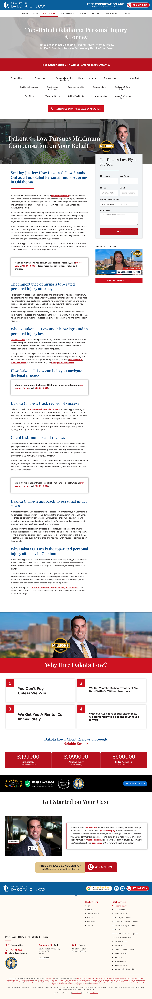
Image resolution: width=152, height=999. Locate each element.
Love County (74, 980)
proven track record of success (44, 408)
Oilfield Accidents (121, 951)
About (35, 13)
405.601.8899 (30, 264)
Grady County (123, 978)
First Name (105, 175)
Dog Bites (118, 955)
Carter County (28, 980)
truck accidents (18, 361)
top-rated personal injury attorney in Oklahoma (54, 586)
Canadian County (91, 978)
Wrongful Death (120, 959)
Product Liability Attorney (124, 924)
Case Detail (105, 209)
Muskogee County (105, 980)
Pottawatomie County (68, 982)
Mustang (78, 976)
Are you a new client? (109, 198)
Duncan (122, 976)
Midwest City (29, 978)
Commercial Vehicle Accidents (126, 920)
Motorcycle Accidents (122, 916)
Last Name (124, 175)
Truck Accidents (120, 912)
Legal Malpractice (121, 963)
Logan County (65, 980)
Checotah (134, 976)
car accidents (75, 358)
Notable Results (67, 13)
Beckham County (18, 980)
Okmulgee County (138, 980)
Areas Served (112, 13)
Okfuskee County (126, 980)
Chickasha (109, 976)
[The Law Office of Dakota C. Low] (43, 914)
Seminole (76, 978)
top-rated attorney (60, 194)
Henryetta (22, 978)
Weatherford (101, 976)
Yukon (89, 976)
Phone (103, 186)
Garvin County (47, 980)
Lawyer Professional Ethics (124, 967)
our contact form (25, 386)
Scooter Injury (120, 944)
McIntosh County (84, 980)
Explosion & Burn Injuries (124, 947)
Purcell (61, 978)
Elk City (15, 978)
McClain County (133, 978)
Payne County (56, 982)
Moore (36, 978)
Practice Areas (49, 13)
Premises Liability (121, 940)
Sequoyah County (81, 982)
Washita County (95, 982)
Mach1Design (94, 991)
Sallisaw (66, 978)
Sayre (71, 978)
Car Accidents (119, 908)
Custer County (38, 980)
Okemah (47, 978)
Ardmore (128, 976)
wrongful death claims (62, 361)
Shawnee (83, 978)
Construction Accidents (123, 936)
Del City (140, 976)
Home (25, 13)
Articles (82, 13)
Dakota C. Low (18, 338)
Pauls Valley (54, 978)
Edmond (10, 978)
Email (122, 186)
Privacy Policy (76, 991)
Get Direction (44, 956)
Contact (126, 13)
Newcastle (116, 976)
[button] (7, 847)
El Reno (84, 976)
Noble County (116, 980)
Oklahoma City (49, 976)
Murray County (95, 980)
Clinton (94, 976)
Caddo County (114, 978)
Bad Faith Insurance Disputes (126, 932)
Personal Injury (120, 904)
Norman (41, 978)
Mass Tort (118, 928)
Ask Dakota (96, 13)
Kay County (56, 980)
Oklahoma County (103, 978)
